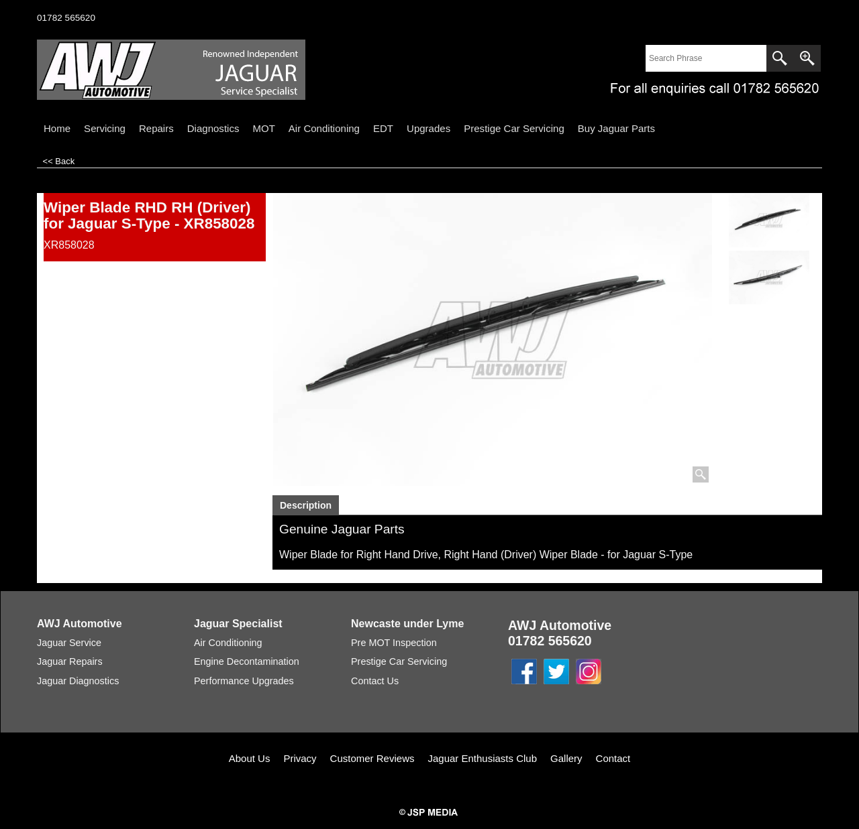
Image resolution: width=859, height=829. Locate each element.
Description (306, 505)
